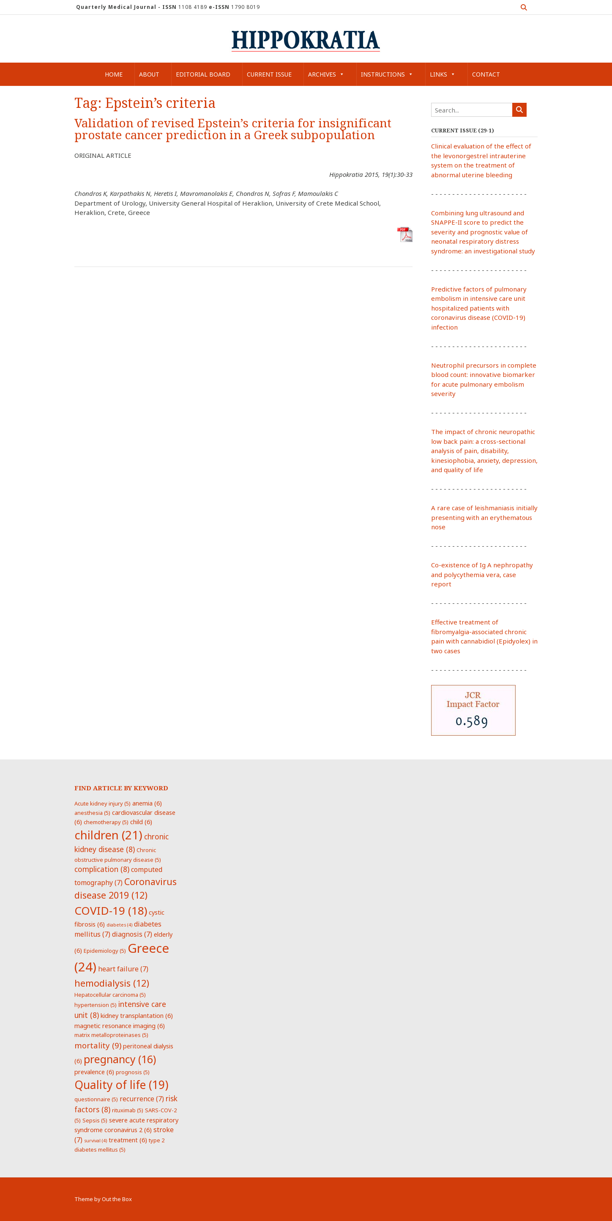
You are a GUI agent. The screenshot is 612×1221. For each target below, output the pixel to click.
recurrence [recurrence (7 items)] (142, 1098)
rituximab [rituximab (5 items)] (127, 1110)
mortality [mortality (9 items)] (97, 1045)
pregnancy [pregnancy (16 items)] (120, 1059)
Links (443, 74)
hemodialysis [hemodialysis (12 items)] (111, 983)
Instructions (387, 74)
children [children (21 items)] (108, 835)
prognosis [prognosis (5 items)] (133, 1072)
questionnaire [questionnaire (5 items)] (96, 1099)
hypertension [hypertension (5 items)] (95, 1005)
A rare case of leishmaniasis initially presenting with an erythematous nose (484, 517)
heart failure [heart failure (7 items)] (123, 969)
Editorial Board (203, 74)
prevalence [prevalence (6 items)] (94, 1071)
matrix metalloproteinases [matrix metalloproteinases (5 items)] (111, 1035)
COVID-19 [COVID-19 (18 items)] (110, 910)
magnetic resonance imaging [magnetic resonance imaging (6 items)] (119, 1025)
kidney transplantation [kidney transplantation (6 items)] (137, 1015)
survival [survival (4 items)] (95, 1141)
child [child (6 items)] (141, 821)
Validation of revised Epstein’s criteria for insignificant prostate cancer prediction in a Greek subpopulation (232, 129)
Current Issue (269, 74)
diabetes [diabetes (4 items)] (119, 925)
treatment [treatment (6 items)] (128, 1140)
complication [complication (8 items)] (101, 869)
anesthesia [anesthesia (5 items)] (92, 813)
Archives (326, 74)
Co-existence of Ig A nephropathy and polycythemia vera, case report (482, 574)
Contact (486, 74)
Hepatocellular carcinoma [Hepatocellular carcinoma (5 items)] (110, 994)
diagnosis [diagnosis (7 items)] (132, 934)
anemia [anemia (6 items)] (147, 803)
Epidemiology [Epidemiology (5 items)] (105, 950)
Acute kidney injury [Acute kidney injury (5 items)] (102, 803)
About (149, 74)
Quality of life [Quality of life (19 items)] (121, 1084)
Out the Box (117, 1199)
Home (114, 74)
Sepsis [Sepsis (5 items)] (94, 1120)
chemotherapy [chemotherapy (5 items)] (106, 822)
